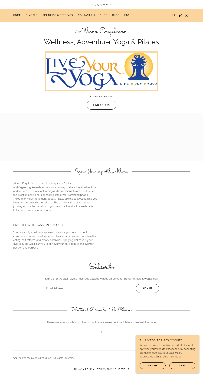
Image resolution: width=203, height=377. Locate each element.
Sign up (144, 288)
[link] (180, 15)
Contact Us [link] (86, 15)
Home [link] (17, 15)
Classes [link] (32, 15)
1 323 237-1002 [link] (102, 4)
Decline (148, 365)
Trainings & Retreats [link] (58, 15)
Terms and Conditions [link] (113, 369)
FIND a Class (98, 105)
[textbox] (88, 288)
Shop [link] (103, 15)
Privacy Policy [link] (84, 369)
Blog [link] (115, 15)
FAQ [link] (126, 15)
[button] (186, 15)
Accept (178, 365)
